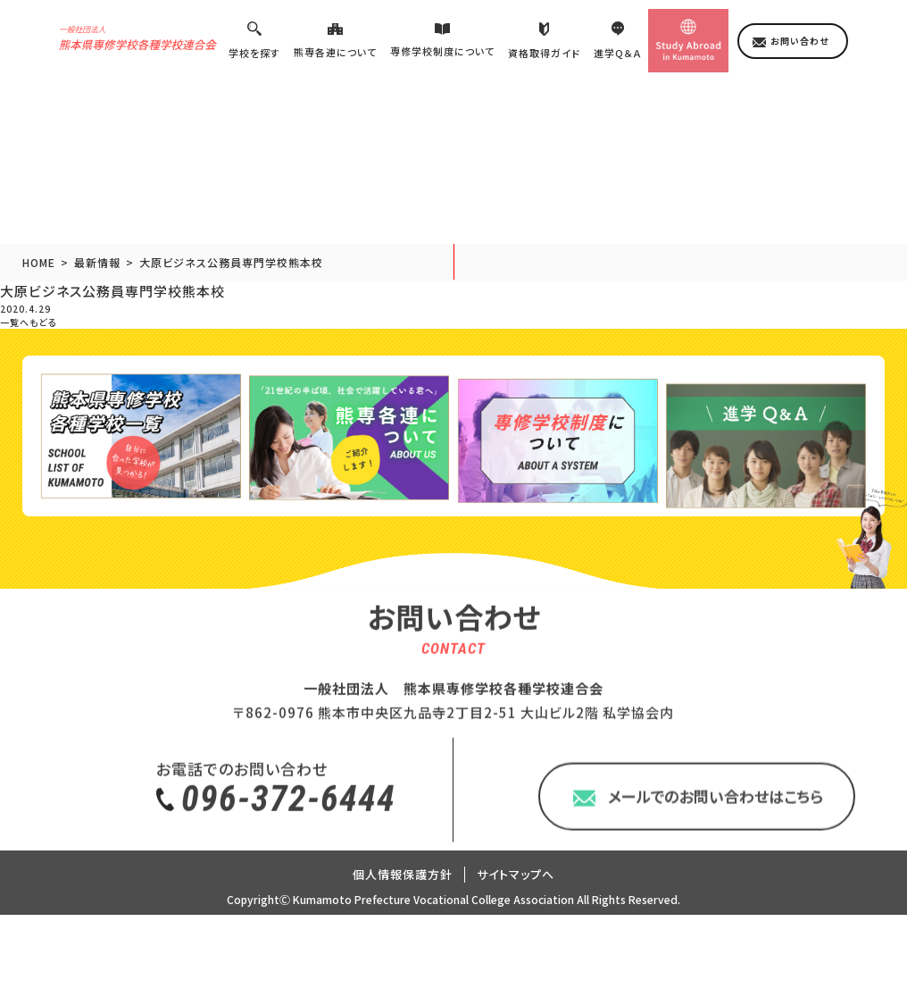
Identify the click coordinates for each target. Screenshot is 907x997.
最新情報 (97, 274)
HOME (38, 274)
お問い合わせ (799, 52)
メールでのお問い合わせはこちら (715, 889)
